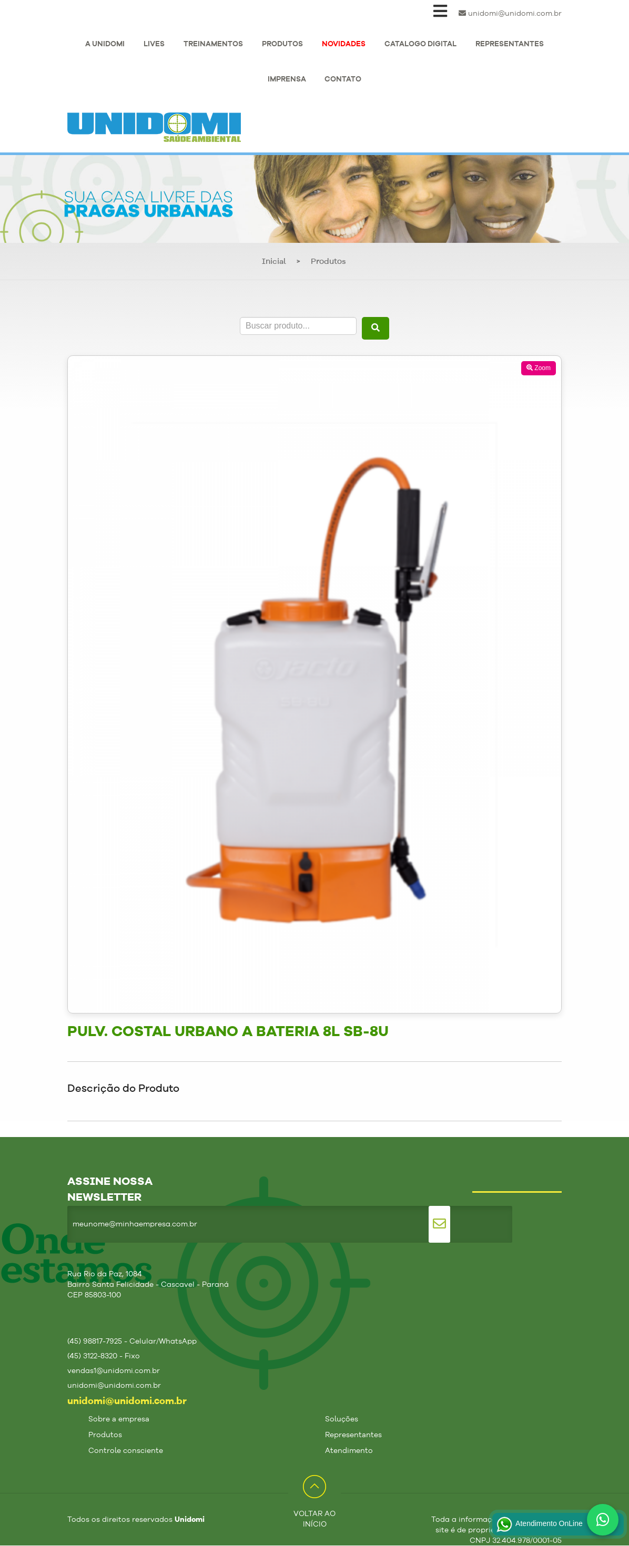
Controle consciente (125, 1451)
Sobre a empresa (118, 1419)
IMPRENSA (287, 79)
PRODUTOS (282, 44)
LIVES (154, 44)
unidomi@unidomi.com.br (510, 13)
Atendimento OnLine (538, 1524)
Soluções (341, 1419)
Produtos (328, 262)
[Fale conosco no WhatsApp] (602, 1519)
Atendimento (349, 1451)
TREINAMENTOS (213, 44)
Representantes (353, 1435)
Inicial (274, 262)
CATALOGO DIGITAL (420, 44)
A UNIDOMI (105, 44)
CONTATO (342, 79)
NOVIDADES (344, 44)
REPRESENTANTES (509, 44)
